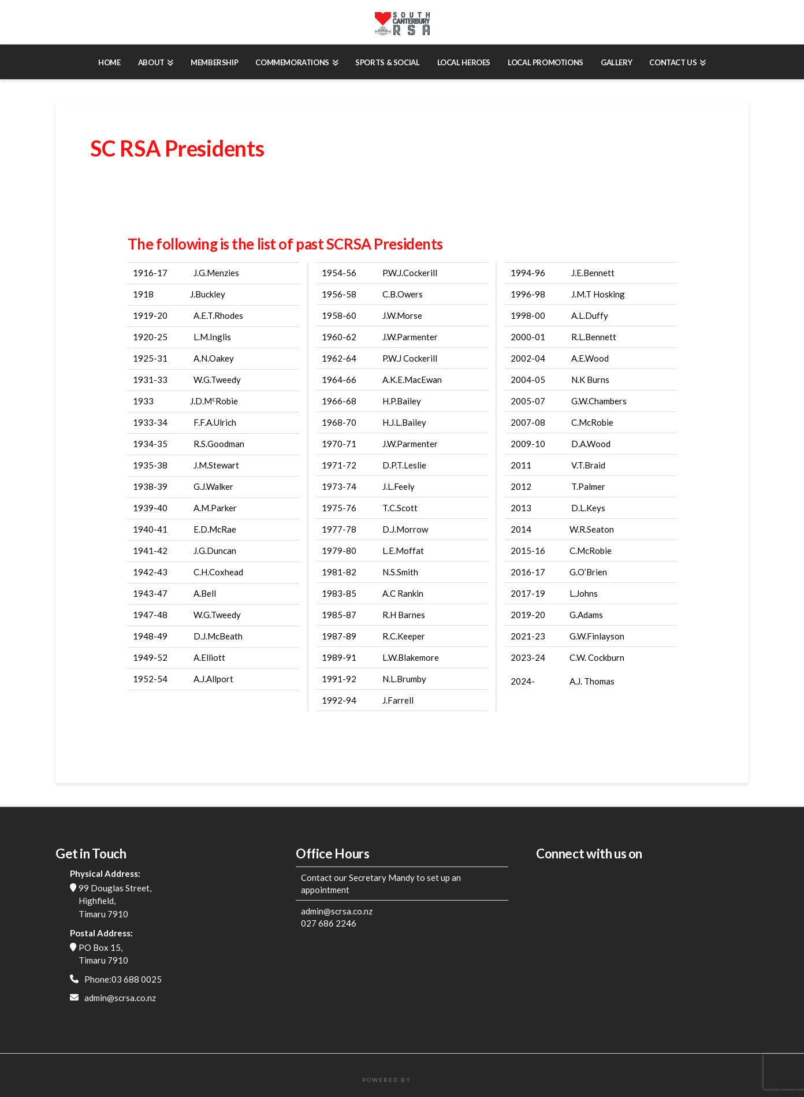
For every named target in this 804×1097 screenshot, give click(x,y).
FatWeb (428, 1079)
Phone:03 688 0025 (123, 979)
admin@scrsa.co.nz (120, 997)
